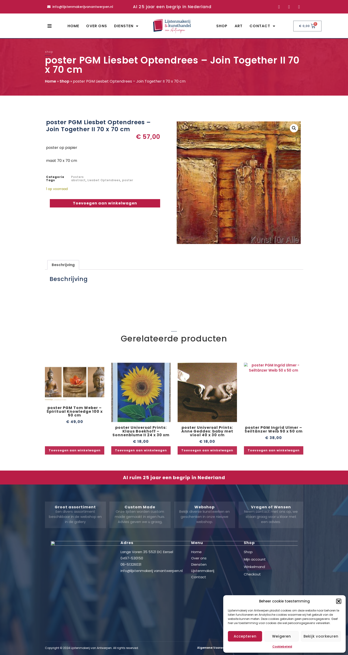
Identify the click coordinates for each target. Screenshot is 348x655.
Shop (222, 26)
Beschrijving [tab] (63, 264)
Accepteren (245, 636)
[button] (338, 601)
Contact (262, 26)
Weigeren (281, 636)
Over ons (96, 26)
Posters (77, 177)
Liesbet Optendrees (104, 180)
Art (239, 26)
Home (73, 26)
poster (127, 180)
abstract (78, 180)
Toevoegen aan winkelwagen (105, 203)
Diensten (126, 26)
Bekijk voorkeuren (321, 636)
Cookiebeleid (282, 646)
